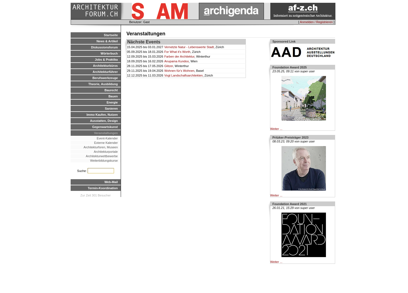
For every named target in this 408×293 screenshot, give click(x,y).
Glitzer (168, 66)
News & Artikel (107, 41)
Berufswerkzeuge (105, 78)
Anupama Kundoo (176, 61)
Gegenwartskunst (105, 127)
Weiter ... (276, 129)
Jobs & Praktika (106, 59)
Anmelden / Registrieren (316, 22)
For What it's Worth (177, 51)
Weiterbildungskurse (104, 160)
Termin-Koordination (103, 188)
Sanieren (111, 108)
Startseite (111, 35)
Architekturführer (105, 71)
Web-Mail (111, 182)
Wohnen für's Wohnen (179, 70)
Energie (112, 102)
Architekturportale (106, 151)
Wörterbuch (109, 53)
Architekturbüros (105, 65)
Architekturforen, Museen (101, 147)
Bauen (113, 96)
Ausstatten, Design (104, 120)
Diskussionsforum (104, 47)
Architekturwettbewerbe (102, 156)
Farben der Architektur (179, 56)
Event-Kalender (107, 138)
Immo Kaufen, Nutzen (102, 114)
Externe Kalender (106, 142)
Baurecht (111, 90)
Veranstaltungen (106, 133)
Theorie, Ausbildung (103, 84)
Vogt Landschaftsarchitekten (183, 75)
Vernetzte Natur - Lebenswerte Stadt (189, 47)
